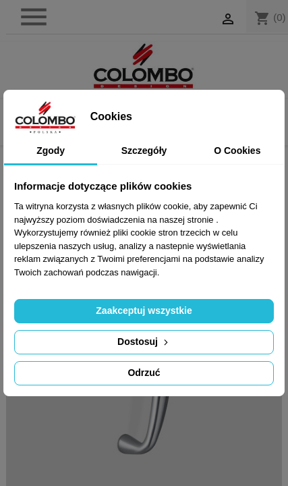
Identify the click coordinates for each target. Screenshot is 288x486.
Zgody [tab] (50, 150)
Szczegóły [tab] (144, 150)
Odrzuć (143, 372)
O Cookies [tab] (237, 150)
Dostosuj (144, 341)
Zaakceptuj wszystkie (144, 310)
